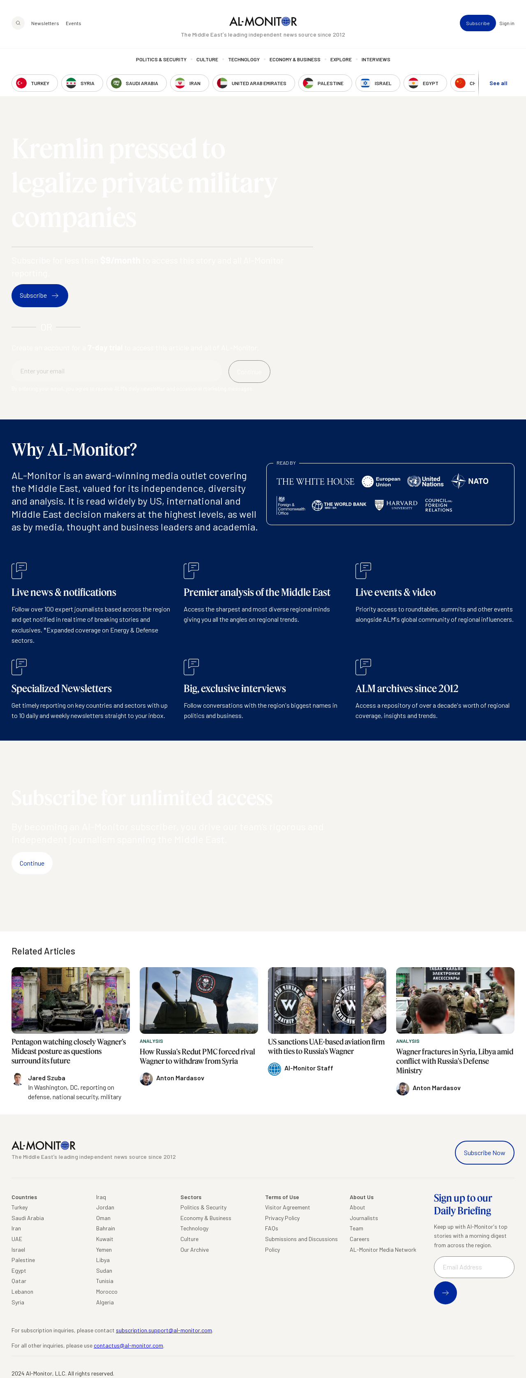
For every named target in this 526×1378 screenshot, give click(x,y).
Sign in (506, 23)
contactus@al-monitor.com (128, 1345)
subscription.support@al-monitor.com (164, 1330)
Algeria (105, 1302)
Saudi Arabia (28, 1217)
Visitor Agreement (287, 1207)
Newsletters (45, 23)
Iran (16, 1228)
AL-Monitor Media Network (383, 1249)
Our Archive (194, 1249)
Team (356, 1228)
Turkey (20, 1207)
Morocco (107, 1291)
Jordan (105, 1207)
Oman (103, 1217)
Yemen (104, 1249)
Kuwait (104, 1238)
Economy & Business (295, 59)
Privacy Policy (282, 1217)
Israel (18, 1249)
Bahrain (105, 1228)
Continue (32, 863)
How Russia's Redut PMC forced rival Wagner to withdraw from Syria (197, 1056)
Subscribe (478, 23)
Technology (244, 59)
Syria (18, 1302)
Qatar (19, 1280)
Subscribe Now (484, 1152)
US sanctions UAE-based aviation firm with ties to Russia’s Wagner (326, 1046)
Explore (341, 59)
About (357, 1207)
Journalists (364, 1217)
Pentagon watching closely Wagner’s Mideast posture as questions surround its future (69, 1051)
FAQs (271, 1228)
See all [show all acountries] (498, 82)
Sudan (104, 1270)
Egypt (19, 1270)
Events (73, 23)
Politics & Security (161, 59)
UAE (17, 1238)
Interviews (376, 59)
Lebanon (22, 1291)
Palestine (23, 1259)
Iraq (101, 1196)
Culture (207, 59)
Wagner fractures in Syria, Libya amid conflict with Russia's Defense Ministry (454, 1061)
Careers (359, 1238)
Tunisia (104, 1280)
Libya (103, 1259)
